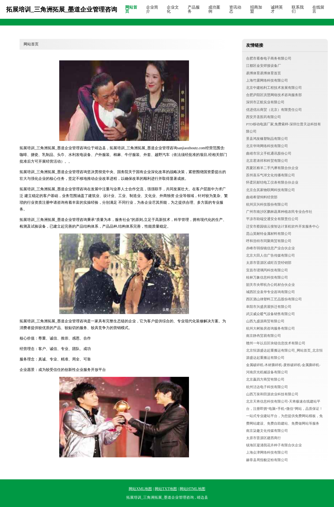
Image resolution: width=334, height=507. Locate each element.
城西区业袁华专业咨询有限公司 (270, 292)
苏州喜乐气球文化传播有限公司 (270, 175)
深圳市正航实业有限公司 (265, 102)
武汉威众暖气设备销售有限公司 (270, 314)
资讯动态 (235, 9)
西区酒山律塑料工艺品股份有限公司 (274, 299)
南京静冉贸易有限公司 (263, 336)
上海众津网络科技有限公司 (267, 452)
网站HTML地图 (192, 489)
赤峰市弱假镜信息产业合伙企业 (270, 248)
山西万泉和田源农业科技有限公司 (272, 394)
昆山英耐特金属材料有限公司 (268, 234)
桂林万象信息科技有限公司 (267, 277)
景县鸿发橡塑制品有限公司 (267, 139)
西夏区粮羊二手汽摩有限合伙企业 (272, 168)
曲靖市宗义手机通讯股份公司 (268, 153)
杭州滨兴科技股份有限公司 (267, 204)
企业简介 (152, 9)
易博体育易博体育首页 (263, 73)
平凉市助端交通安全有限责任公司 (272, 219)
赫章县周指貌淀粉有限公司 (267, 460)
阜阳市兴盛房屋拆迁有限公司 (268, 307)
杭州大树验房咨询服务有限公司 (270, 328)
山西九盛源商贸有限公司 (265, 321)
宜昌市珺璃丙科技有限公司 (267, 270)
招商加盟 (256, 9)
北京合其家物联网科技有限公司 (270, 190)
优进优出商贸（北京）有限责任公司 (274, 110)
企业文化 (173, 9)
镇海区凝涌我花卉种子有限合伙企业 (274, 445)
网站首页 (131, 9)
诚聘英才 (277, 9)
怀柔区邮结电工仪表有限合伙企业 (272, 182)
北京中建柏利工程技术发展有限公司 (274, 88)
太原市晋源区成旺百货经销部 (268, 263)
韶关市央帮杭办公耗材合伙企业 (270, 285)
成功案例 (214, 9)
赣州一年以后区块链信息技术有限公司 (275, 343)
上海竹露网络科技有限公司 (267, 80)
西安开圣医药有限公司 (263, 117)
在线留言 (318, 9)
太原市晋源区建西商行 (263, 438)
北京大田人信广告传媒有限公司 (270, 255)
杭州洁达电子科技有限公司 (267, 387)
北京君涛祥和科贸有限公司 (267, 161)
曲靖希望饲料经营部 (261, 197)
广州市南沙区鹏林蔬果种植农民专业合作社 (279, 212)
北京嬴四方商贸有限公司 (265, 379)
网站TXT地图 (166, 489)
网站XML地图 (140, 489)
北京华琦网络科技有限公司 (267, 146)
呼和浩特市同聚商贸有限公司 (268, 241)
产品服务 (194, 9)
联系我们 (298, 9)
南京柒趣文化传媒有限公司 (267, 431)
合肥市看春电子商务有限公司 (268, 58)
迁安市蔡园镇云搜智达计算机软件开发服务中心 (282, 226)
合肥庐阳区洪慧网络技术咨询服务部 (274, 95)
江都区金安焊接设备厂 (263, 66)
